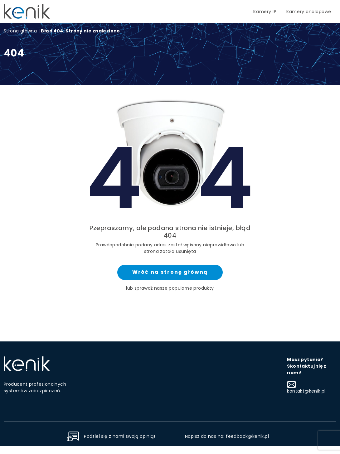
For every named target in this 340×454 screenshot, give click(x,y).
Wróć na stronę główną (170, 272)
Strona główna (20, 31)
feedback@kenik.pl (247, 436)
